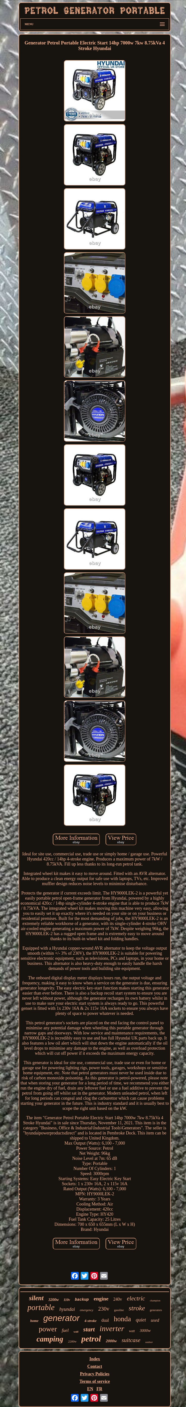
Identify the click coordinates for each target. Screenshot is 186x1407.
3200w (53, 1300)
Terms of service (94, 1381)
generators (156, 1310)
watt (132, 1331)
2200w (72, 1341)
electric (136, 1298)
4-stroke (91, 1321)
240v (117, 1299)
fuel (65, 1330)
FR (99, 1388)
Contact (94, 1366)
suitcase (131, 1340)
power (48, 1329)
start (89, 1329)
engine (101, 1299)
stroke (137, 1308)
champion (155, 1300)
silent (36, 1298)
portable (40, 1307)
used (155, 1320)
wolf (75, 1331)
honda (122, 1319)
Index (94, 1358)
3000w (145, 1330)
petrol (91, 1338)
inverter (112, 1328)
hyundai (67, 1309)
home (34, 1321)
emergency (86, 1310)
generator (61, 1318)
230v (103, 1309)
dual (105, 1320)
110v (67, 1300)
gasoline (119, 1310)
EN (90, 1388)
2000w (111, 1341)
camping (50, 1339)
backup (82, 1300)
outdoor (149, 1342)
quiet (141, 1320)
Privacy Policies (94, 1373)
